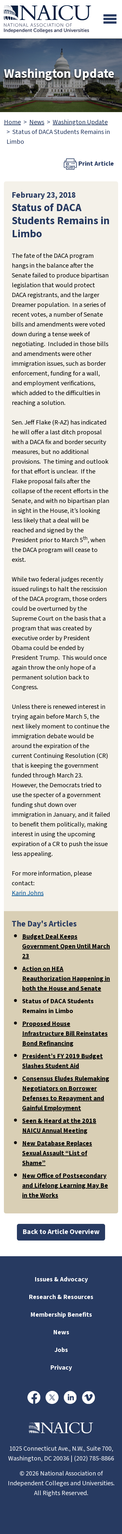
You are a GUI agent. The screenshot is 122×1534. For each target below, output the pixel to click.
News (36, 122)
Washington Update (80, 122)
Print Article (89, 164)
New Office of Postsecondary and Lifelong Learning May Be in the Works (65, 1185)
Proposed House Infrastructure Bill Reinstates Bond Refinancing (65, 1033)
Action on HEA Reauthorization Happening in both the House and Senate (66, 978)
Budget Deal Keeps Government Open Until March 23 (66, 946)
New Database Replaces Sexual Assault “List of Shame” (57, 1153)
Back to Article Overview (61, 1232)
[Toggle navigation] (110, 18)
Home (12, 122)
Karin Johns (28, 893)
